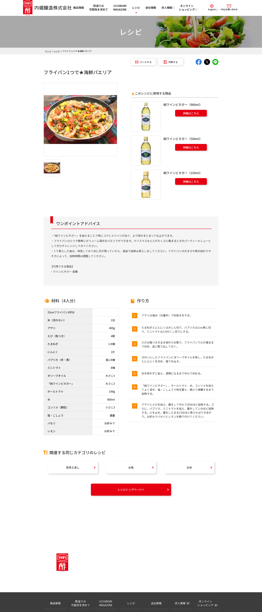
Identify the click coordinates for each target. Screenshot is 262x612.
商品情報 (78, 8)
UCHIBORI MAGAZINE (120, 7)
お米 (189, 467)
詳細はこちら (191, 113)
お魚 (131, 467)
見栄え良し (72, 467)
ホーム (48, 51)
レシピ (136, 8)
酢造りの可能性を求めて (98, 7)
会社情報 (150, 8)
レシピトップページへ (131, 489)
